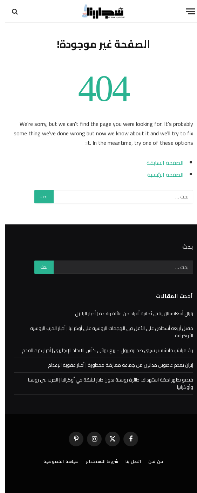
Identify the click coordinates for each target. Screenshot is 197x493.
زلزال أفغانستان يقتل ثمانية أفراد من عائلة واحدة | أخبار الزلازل (129, 313)
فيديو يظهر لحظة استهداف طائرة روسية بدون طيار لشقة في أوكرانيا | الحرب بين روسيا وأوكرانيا (105, 383)
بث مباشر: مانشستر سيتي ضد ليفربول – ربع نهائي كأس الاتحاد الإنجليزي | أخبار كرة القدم (102, 350)
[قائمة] (185, 11)
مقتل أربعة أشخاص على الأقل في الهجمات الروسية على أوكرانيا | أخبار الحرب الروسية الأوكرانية (106, 332)
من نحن (150, 461)
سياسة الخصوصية (56, 461)
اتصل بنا (128, 461)
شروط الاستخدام (97, 461)
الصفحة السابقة (160, 162)
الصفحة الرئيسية (160, 174)
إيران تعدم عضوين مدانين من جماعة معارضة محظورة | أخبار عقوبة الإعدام (115, 365)
